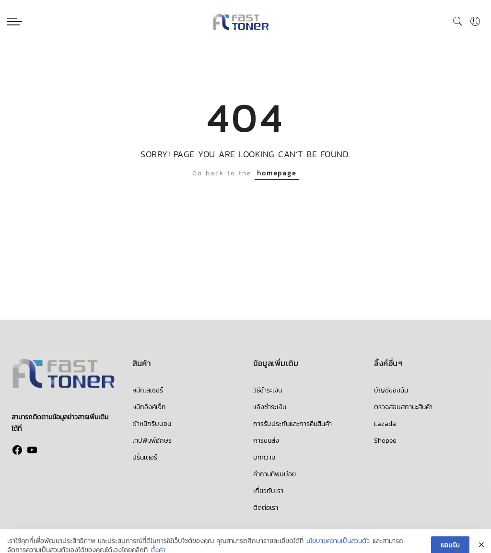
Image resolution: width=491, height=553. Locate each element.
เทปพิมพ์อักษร (152, 441)
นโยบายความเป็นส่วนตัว (338, 547)
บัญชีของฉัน (391, 390)
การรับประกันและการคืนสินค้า (292, 424)
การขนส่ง (266, 441)
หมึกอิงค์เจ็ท (148, 407)
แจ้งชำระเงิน (269, 407)
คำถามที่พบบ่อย (274, 474)
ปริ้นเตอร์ (144, 457)
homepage (276, 173)
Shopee (385, 441)
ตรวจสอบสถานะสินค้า (403, 407)
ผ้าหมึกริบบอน (151, 424)
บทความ (264, 457)
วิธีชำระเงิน (267, 390)
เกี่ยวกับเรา (268, 491)
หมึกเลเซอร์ (147, 390)
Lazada (385, 424)
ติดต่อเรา (265, 508)
